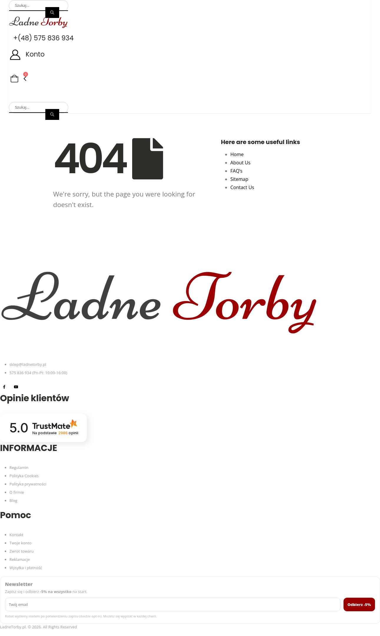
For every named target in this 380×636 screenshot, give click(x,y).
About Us (240, 162)
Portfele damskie (128, 88)
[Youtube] (16, 387)
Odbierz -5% (359, 604)
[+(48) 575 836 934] (190, 38)
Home (237, 154)
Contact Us (242, 187)
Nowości (56, 97)
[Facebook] (4, 387)
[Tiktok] (28, 387)
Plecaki (228, 88)
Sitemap (239, 179)
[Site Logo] (38, 22)
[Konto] (190, 54)
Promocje (21, 97)
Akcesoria (326, 88)
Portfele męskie (183, 88)
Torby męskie (75, 88)
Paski (291, 88)
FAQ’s (236, 171)
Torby (261, 88)
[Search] (52, 12)
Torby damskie (26, 88)
